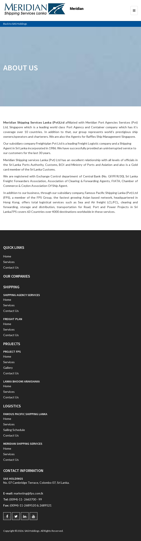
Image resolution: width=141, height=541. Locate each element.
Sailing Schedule (14, 430)
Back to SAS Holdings (15, 23)
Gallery (8, 367)
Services (9, 262)
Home (7, 256)
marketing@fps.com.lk (28, 493)
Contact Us (11, 267)
